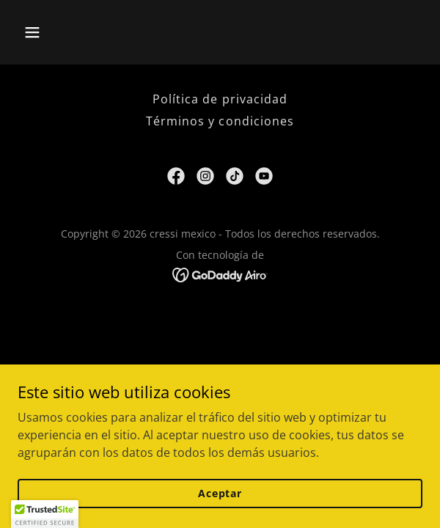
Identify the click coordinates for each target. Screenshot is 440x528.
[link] (176, 176)
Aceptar (220, 493)
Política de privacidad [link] (220, 99)
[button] (64, 32)
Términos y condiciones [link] (219, 121)
